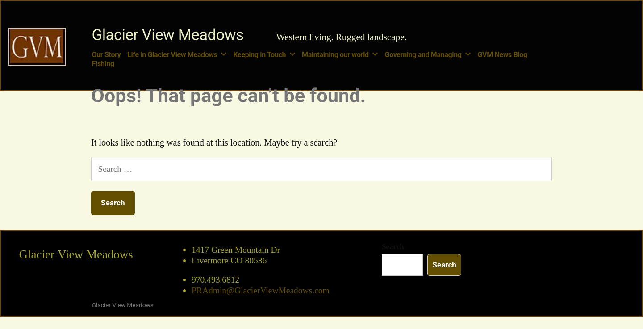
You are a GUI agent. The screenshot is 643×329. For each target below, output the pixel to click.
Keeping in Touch (260, 54)
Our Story (106, 54)
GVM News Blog (502, 54)
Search (393, 246)
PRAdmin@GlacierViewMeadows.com (261, 290)
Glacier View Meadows (168, 35)
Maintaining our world (335, 54)
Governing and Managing (423, 54)
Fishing (103, 63)
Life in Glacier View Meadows (172, 54)
